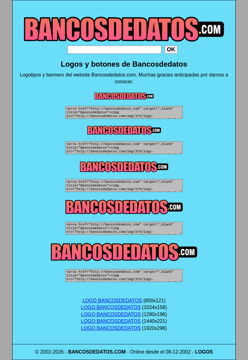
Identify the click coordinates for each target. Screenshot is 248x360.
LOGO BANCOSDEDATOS (112, 300)
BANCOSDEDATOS (90, 351)
